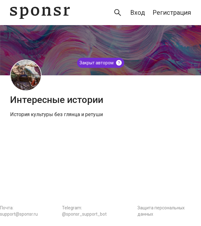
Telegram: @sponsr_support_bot (84, 211)
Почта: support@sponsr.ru (19, 211)
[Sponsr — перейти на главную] (40, 13)
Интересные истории (56, 99)
